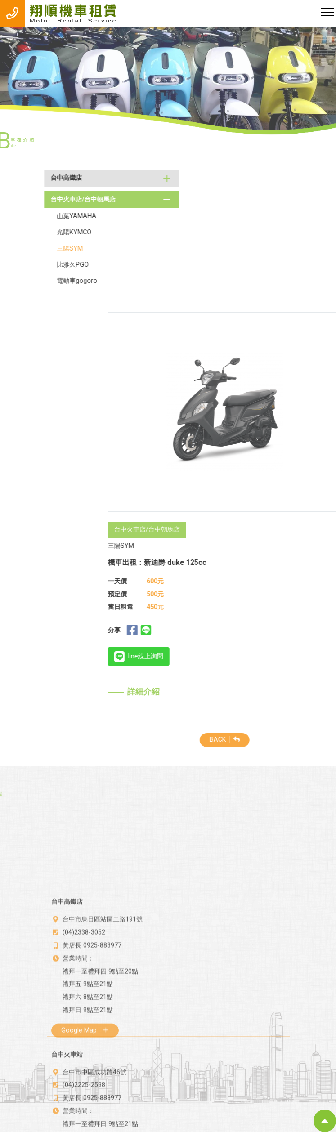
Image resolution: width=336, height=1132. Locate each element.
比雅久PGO (40, 264)
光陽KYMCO (41, 232)
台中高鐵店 (33, 178)
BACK (257, 739)
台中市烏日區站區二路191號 (103, 950)
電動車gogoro (44, 281)
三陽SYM (37, 248)
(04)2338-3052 (84, 963)
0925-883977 (102, 976)
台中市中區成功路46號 (94, 1096)
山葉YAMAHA (44, 216)
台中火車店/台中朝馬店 (50, 199)
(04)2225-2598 (84, 1109)
